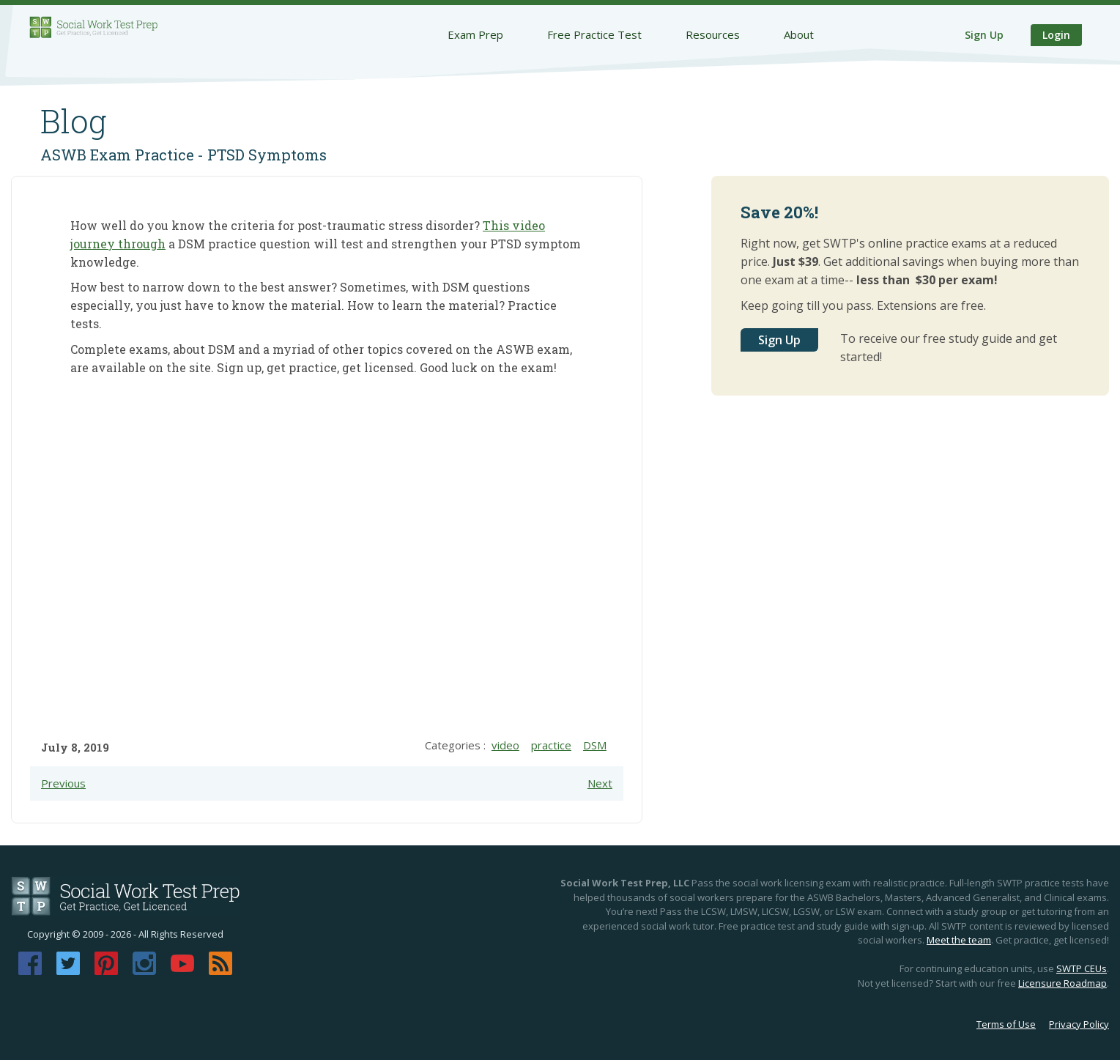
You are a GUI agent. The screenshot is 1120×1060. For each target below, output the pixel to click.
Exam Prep (475, 34)
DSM (595, 745)
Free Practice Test (594, 34)
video (505, 745)
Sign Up (984, 35)
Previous (63, 783)
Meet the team (959, 939)
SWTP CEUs (1081, 968)
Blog (73, 121)
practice (551, 745)
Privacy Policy (1079, 1024)
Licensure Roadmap (1062, 983)
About (799, 34)
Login (1056, 35)
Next (599, 783)
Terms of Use (1006, 1024)
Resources (713, 34)
